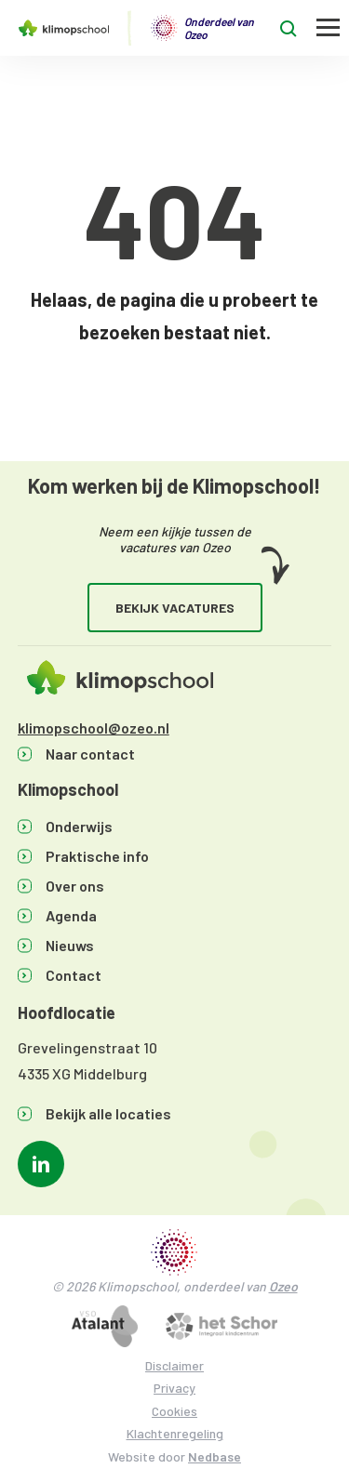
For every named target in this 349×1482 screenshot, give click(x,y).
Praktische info (97, 856)
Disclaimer (174, 1365)
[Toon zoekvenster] (288, 28)
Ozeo (283, 1286)
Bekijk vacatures (175, 607)
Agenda (71, 915)
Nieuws (70, 945)
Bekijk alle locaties (108, 1113)
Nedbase (214, 1456)
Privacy (174, 1388)
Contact (73, 975)
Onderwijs (79, 826)
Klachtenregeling (175, 1433)
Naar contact (90, 753)
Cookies (174, 1411)
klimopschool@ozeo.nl (93, 727)
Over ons (75, 885)
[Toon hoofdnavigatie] (328, 28)
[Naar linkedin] (41, 1164)
